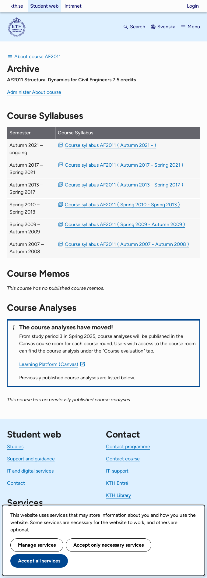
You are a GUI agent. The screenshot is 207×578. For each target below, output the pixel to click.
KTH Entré (117, 483)
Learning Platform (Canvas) (48, 364)
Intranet (73, 6)
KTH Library (118, 495)
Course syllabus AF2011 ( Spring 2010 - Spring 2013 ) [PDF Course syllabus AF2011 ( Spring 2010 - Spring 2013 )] (122, 204)
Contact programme (128, 446)
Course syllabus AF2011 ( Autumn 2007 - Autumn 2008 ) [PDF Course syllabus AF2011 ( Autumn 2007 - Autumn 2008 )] (127, 244)
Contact (16, 483)
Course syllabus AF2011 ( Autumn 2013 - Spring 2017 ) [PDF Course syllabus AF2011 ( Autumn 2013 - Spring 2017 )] (124, 185)
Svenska (166, 27)
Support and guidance (31, 459)
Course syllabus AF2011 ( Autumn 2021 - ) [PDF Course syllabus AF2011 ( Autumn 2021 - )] (110, 145)
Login (193, 6)
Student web (44, 6)
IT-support (117, 471)
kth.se (16, 6)
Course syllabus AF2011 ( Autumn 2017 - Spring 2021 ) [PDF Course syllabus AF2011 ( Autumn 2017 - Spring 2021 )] (124, 165)
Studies (15, 446)
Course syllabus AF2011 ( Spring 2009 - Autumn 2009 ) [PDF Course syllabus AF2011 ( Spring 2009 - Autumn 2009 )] (125, 224)
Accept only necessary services (108, 545)
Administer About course (34, 92)
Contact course (123, 459)
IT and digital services (30, 471)
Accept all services (39, 561)
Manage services (37, 545)
